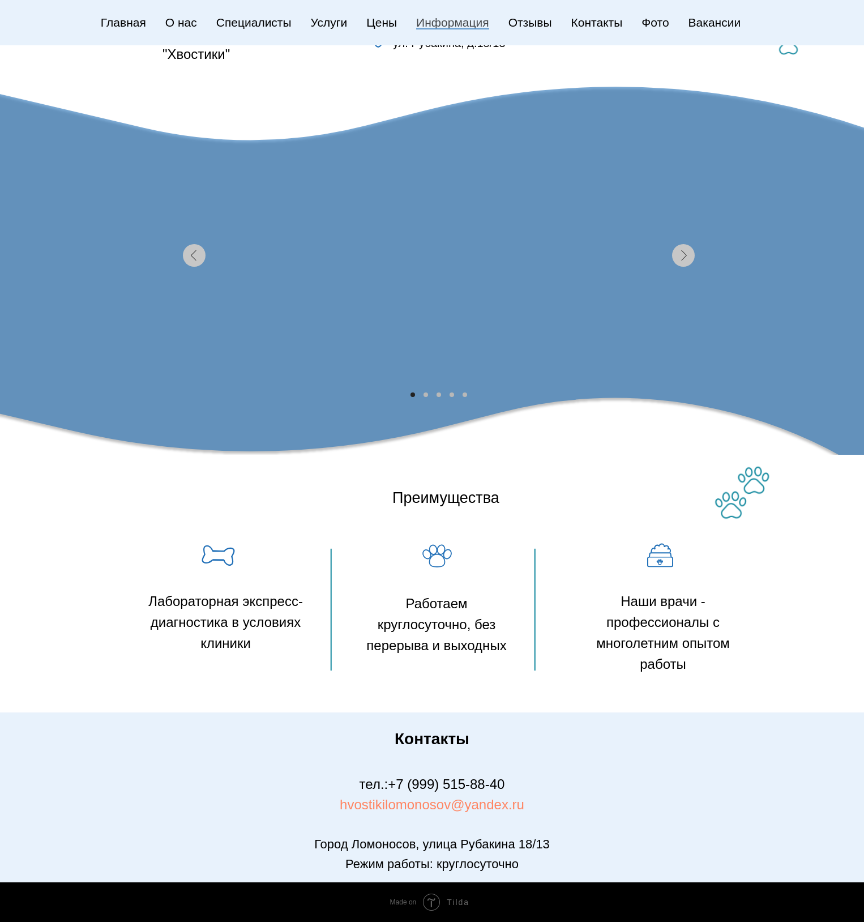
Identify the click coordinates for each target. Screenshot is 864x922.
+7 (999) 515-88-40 (446, 784)
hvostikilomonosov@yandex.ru (432, 804)
